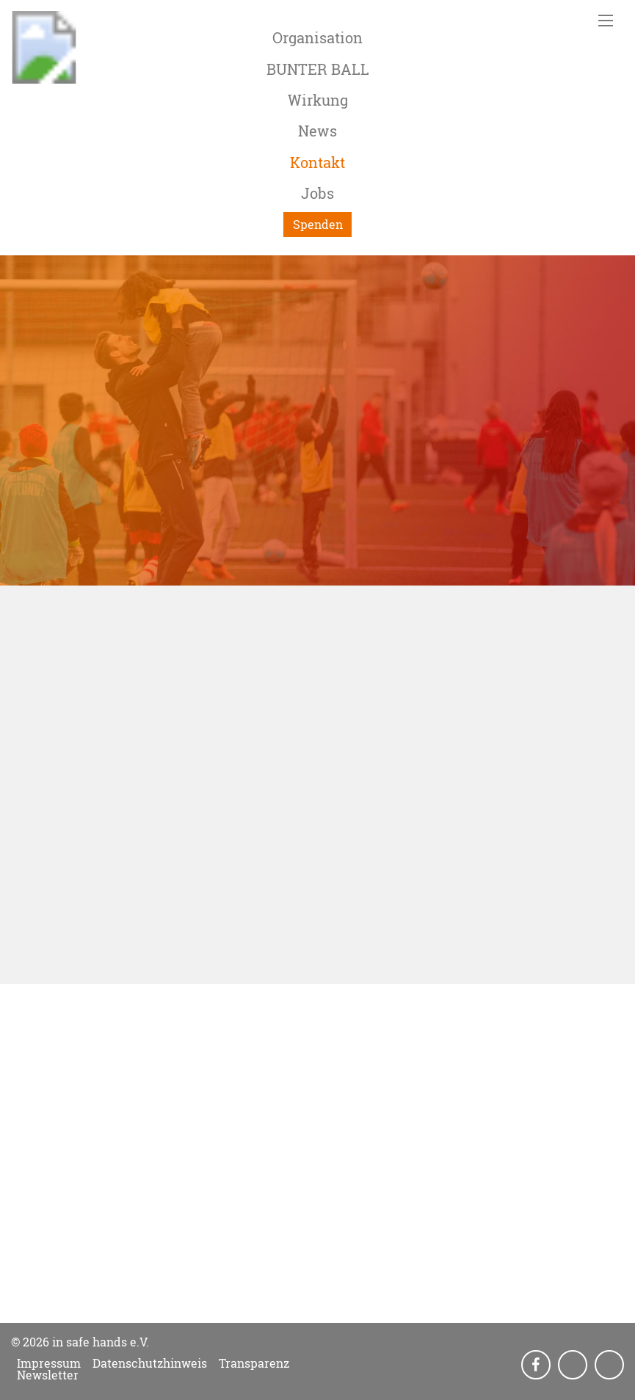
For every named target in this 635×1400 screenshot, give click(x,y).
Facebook (537, 1365)
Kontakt (317, 162)
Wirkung (318, 99)
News (317, 130)
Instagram (574, 1365)
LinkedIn (611, 1365)
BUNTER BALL (317, 69)
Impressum (49, 1363)
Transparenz (254, 1363)
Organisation (317, 37)
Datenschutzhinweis (149, 1363)
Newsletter (48, 1375)
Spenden (318, 224)
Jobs (317, 193)
